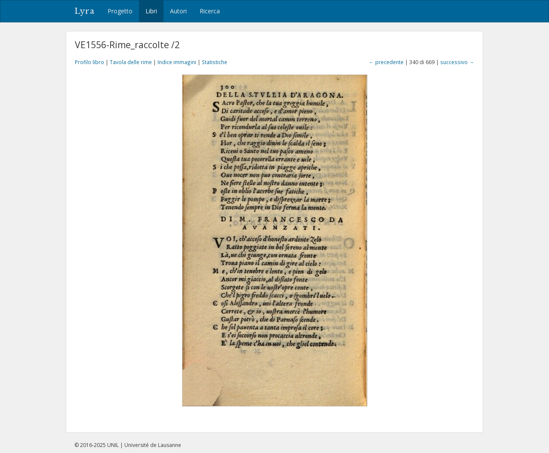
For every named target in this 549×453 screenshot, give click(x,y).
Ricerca (210, 11)
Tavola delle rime (131, 62)
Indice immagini (176, 62)
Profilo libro (89, 62)
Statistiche (214, 62)
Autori (178, 11)
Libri (151, 11)
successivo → (457, 62)
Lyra (84, 11)
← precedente (386, 62)
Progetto (120, 11)
